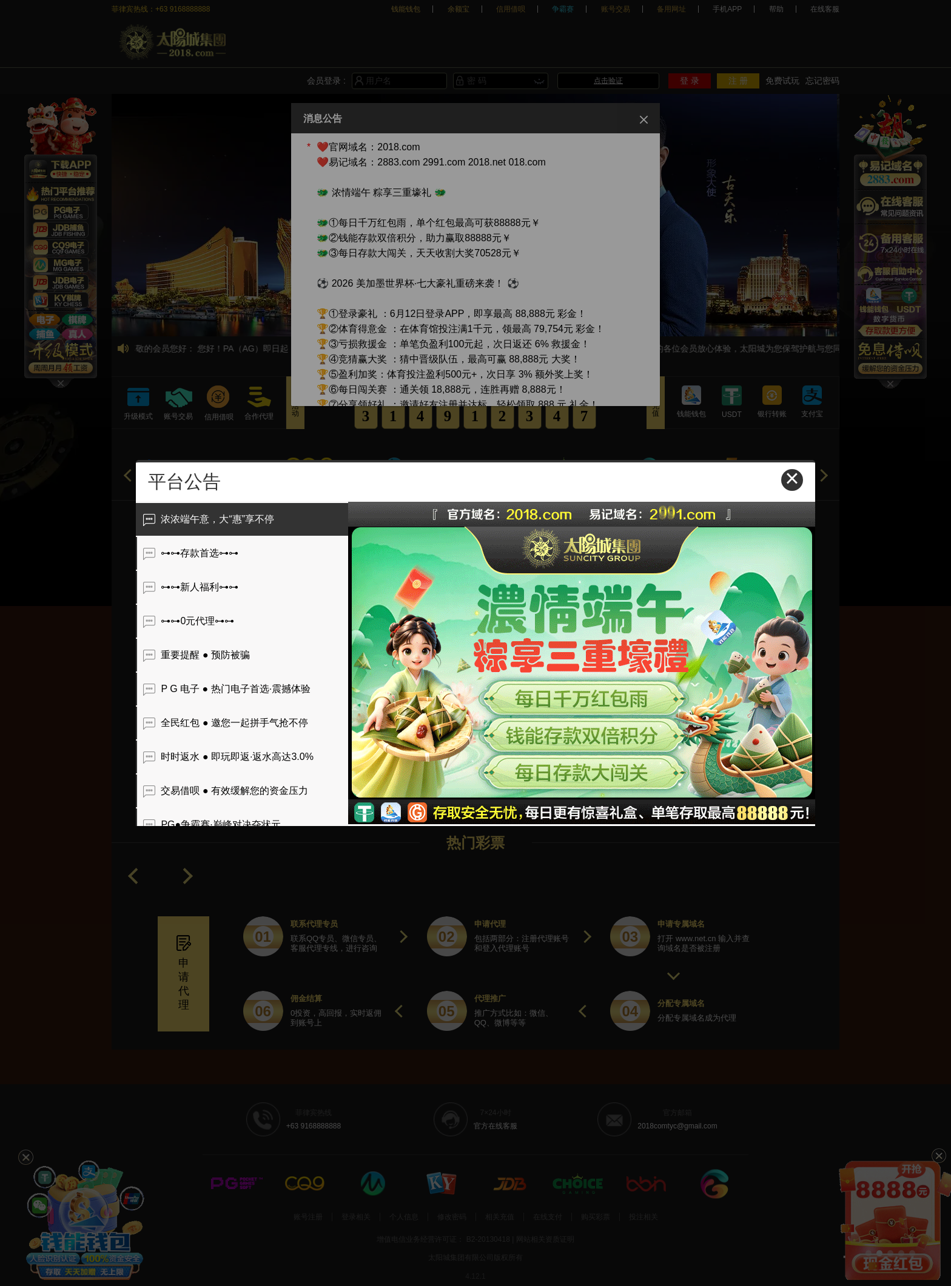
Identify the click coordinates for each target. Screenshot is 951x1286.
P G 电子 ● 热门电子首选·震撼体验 (227, 689)
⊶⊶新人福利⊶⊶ (190, 587)
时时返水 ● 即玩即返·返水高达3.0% (228, 756)
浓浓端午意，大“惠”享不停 (208, 519)
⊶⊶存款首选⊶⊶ (190, 553)
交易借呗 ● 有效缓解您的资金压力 (225, 790)
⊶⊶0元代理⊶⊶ (188, 621)
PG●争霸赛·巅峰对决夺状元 (212, 824)
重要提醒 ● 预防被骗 (196, 655)
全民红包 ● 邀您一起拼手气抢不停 (225, 723)
